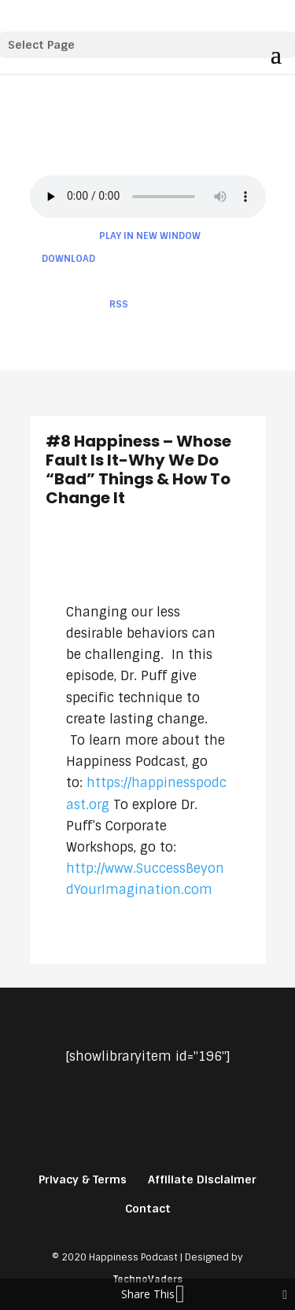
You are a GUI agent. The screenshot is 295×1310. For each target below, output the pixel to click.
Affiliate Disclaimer (202, 1179)
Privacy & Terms (83, 1179)
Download (68, 258)
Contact (148, 1208)
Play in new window (150, 236)
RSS (118, 304)
